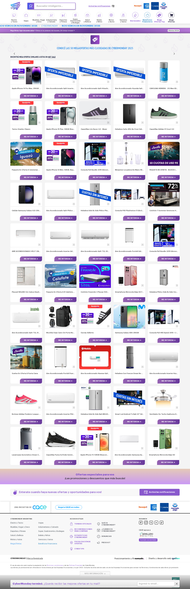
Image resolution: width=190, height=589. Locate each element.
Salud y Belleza (16, 535)
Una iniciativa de (30, 507)
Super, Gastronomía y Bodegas (51, 531)
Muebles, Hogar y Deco (20, 527)
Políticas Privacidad (75, 565)
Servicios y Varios (45, 539)
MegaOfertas (15, 543)
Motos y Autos (16, 539)
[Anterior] (14, 54)
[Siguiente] (174, 54)
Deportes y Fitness (18, 531)
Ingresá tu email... (148, 584)
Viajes (40, 522)
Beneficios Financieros (47, 543)
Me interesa (30, 96)
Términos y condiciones (55, 565)
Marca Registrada (35, 558)
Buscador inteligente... (50, 6)
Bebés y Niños (44, 535)
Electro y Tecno (16, 522)
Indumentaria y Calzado (48, 527)
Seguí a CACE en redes (68, 507)
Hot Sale (52, 57)
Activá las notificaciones (162, 492)
